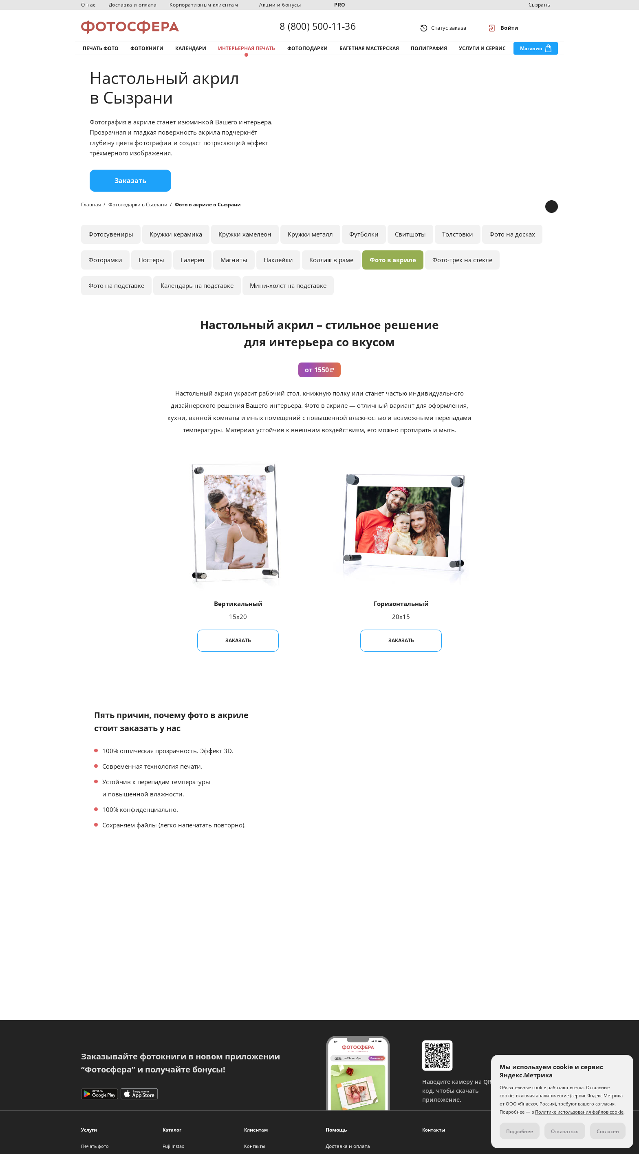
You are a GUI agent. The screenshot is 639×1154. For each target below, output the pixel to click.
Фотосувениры (110, 240)
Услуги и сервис (482, 52)
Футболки (364, 240)
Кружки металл (310, 240)
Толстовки (457, 240)
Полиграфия (429, 52)
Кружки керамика (176, 240)
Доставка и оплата (133, 4)
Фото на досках (512, 240)
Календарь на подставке (197, 291)
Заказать (130, 186)
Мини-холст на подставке (288, 291)
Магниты (233, 266)
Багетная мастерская (369, 52)
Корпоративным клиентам (204, 4)
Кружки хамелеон (244, 240)
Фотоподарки (307, 52)
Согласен (608, 1131)
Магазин (531, 52)
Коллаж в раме (331, 266)
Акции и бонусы (280, 4)
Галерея (192, 266)
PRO (340, 4)
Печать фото (101, 52)
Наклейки (278, 266)
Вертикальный (238, 610)
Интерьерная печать (246, 52)
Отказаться (565, 1131)
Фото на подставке (116, 291)
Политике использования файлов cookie (579, 1112)
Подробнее (519, 1131)
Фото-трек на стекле (462, 266)
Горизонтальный (401, 610)
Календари (190, 52)
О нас (88, 4)
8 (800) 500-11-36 (317, 27)
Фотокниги (146, 52)
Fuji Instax (173, 1146)
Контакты (254, 1146)
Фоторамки (105, 266)
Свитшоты (410, 240)
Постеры (151, 266)
